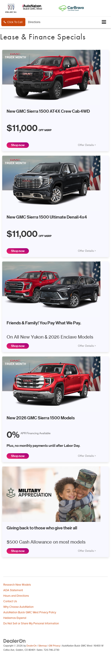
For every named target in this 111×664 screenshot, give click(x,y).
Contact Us (10, 601)
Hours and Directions (16, 596)
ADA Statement (13, 590)
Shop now (17, 145)
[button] (13, 22)
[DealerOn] (14, 641)
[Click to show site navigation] (104, 22)
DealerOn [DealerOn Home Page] (31, 645)
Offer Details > (87, 145)
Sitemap (42, 645)
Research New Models (17, 585)
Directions (34, 22)
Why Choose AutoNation (18, 607)
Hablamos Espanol (14, 618)
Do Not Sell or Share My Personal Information (31, 623)
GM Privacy (54, 645)
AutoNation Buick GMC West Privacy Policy (29, 612)
